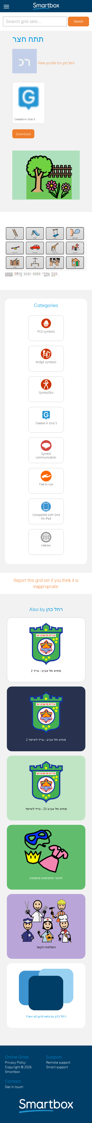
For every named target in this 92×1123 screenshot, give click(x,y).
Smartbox (12, 1072)
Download (23, 134)
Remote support (58, 1062)
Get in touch (14, 1087)
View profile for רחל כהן (56, 63)
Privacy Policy (15, 1062)
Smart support (57, 1067)
